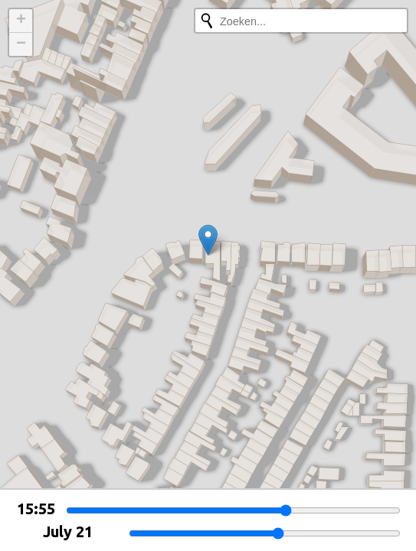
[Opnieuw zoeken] (206, 20)
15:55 (36, 508)
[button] (208, 240)
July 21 (68, 531)
